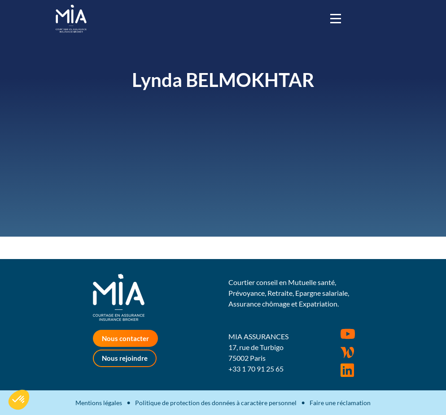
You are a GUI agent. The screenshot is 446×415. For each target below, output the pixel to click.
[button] (19, 400)
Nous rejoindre (125, 358)
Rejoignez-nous (347, 370)
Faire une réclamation (340, 402)
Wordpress (347, 352)
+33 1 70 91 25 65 (256, 368)
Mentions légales (98, 402)
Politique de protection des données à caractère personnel (216, 402)
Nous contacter (125, 338)
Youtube (348, 334)
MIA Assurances (71, 18)
